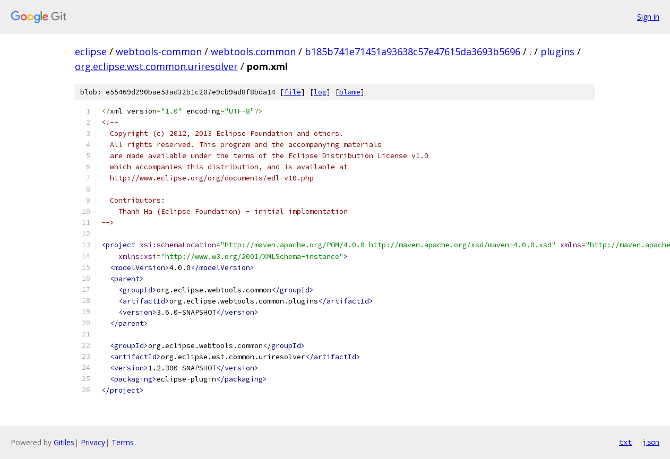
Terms (122, 442)
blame (349, 92)
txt (625, 442)
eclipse (91, 51)
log (320, 92)
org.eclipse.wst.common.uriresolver (156, 66)
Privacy (93, 442)
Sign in (648, 17)
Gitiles (64, 442)
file (292, 92)
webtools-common (159, 51)
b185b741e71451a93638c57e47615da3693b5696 (412, 51)
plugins (557, 51)
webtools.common (253, 51)
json (650, 442)
